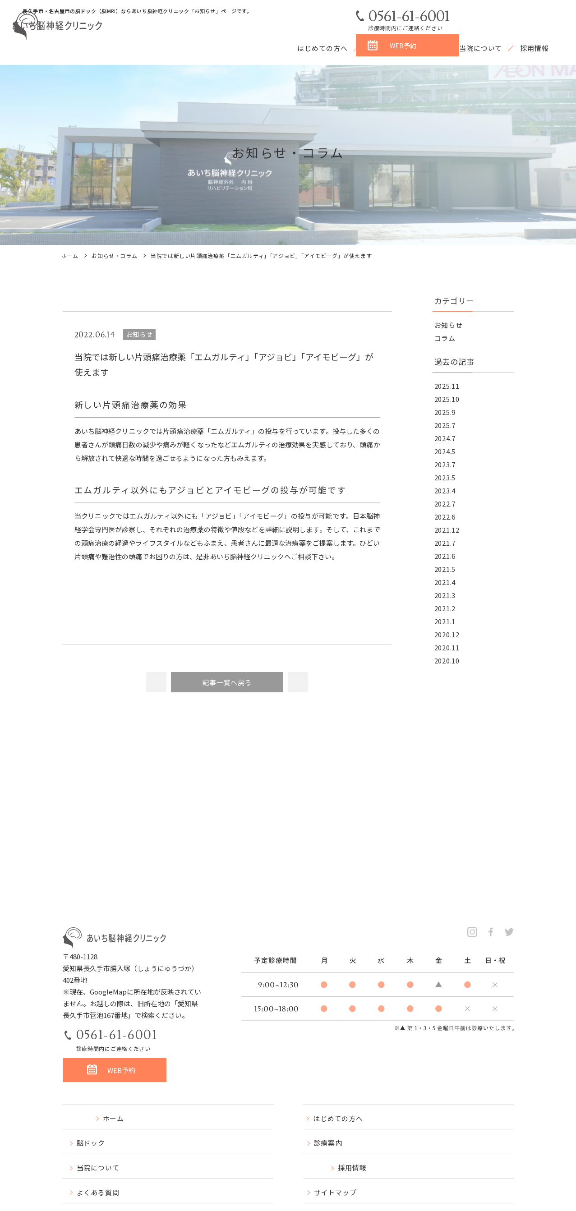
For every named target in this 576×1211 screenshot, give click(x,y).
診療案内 (426, 48)
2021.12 (447, 529)
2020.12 (447, 634)
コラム (445, 338)
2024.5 (445, 451)
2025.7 (445, 425)
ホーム (69, 255)
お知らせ (448, 325)
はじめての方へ (322, 48)
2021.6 (445, 556)
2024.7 (445, 438)
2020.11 (447, 647)
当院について (480, 48)
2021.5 (445, 569)
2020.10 (447, 660)
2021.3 (445, 595)
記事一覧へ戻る (227, 682)
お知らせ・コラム (114, 255)
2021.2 (445, 608)
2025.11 (447, 385)
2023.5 (445, 477)
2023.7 (445, 464)
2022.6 (445, 516)
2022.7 (445, 503)
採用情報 (534, 48)
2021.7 (445, 542)
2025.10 (447, 399)
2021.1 (445, 621)
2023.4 (445, 490)
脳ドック (380, 48)
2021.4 (445, 582)
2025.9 (445, 412)
